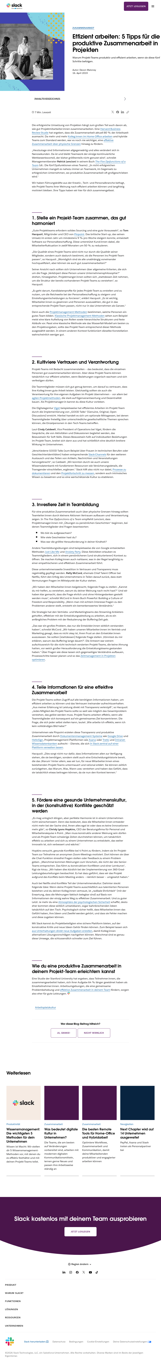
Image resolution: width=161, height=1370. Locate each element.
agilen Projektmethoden (46, 398)
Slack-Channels (97, 454)
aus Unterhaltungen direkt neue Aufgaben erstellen (62, 931)
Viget (57, 408)
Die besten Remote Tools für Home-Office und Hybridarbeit (98, 1133)
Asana (92, 740)
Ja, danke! (63, 1032)
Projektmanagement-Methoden (68, 312)
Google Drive (115, 736)
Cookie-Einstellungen (98, 1341)
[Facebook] (77, 1273)
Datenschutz (59, 1341)
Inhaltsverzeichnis (47, 98)
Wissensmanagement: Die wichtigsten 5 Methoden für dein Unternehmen (23, 1135)
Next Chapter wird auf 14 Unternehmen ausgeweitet (137, 1133)
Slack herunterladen (36, 1341)
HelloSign (37, 740)
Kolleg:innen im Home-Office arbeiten (90, 136)
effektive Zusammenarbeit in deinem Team (85, 989)
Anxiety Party (72, 551)
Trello (106, 740)
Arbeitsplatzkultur (45, 1007)
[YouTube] (90, 1273)
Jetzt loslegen (136, 6)
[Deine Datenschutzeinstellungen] (130, 1341)
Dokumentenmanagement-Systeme (81, 736)
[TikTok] (97, 1273)
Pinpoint (79, 234)
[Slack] (14, 6)
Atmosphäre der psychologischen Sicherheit (84, 902)
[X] (83, 1273)
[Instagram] (70, 1273)
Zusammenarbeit (83, 27)
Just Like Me (52, 551)
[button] (80, 1264)
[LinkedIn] (64, 1273)
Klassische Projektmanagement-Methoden (80, 315)
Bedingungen (76, 1341)
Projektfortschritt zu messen (77, 473)
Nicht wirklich (94, 1032)
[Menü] (153, 6)
